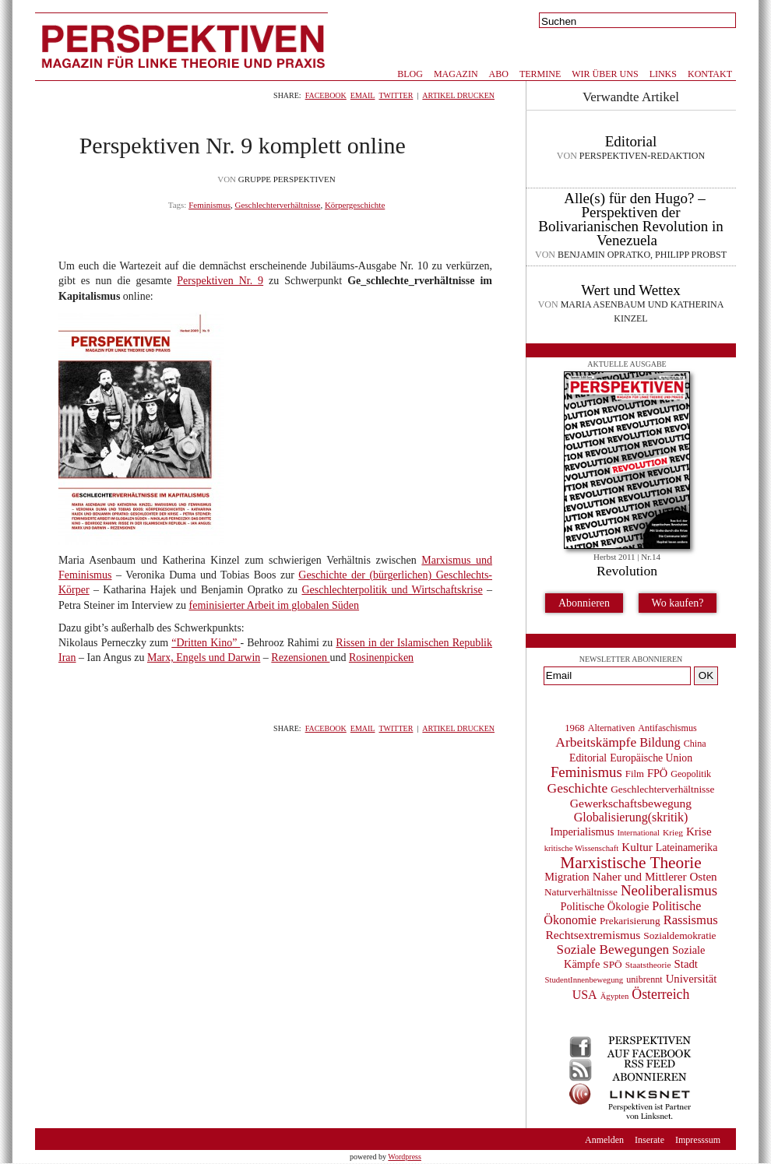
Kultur (636, 847)
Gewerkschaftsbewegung (631, 803)
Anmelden (604, 1139)
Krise (699, 831)
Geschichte (577, 788)
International (639, 832)
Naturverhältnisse (581, 892)
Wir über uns (605, 74)
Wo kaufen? (678, 603)
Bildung (659, 742)
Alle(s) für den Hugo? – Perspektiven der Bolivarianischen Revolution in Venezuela (630, 219)
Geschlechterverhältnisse (277, 204)
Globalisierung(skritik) (631, 817)
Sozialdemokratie (679, 935)
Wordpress (404, 1156)
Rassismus (691, 920)
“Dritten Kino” (205, 643)
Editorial (631, 141)
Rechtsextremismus (592, 934)
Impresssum (697, 1139)
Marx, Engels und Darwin (203, 657)
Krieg (673, 832)
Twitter (395, 95)
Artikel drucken (458, 95)
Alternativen (611, 728)
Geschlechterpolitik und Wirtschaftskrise (391, 590)
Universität (691, 978)
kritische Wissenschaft (581, 848)
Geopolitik (691, 773)
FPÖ (657, 773)
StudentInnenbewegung (584, 980)
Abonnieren (584, 603)
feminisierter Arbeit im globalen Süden (274, 605)
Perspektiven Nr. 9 (220, 281)
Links (663, 74)
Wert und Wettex (630, 290)
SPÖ (612, 964)
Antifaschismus (667, 728)
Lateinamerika (687, 847)
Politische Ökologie (605, 906)
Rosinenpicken (381, 657)
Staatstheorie (648, 964)
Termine (540, 74)
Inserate (649, 1139)
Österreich (660, 994)
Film (634, 773)
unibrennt (644, 979)
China (695, 743)
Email (362, 95)
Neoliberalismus (669, 890)
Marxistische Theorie (630, 862)
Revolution (627, 571)
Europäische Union (651, 758)
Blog (410, 74)
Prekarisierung (630, 921)
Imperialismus (582, 831)
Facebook (326, 95)
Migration (566, 876)
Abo (499, 74)
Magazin (456, 74)
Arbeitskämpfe (595, 742)
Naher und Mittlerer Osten (655, 876)
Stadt (686, 964)
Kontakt (710, 74)
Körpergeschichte (355, 204)
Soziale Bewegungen (613, 949)
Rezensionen (300, 657)
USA (584, 994)
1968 (574, 728)
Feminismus (209, 204)
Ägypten (614, 996)
